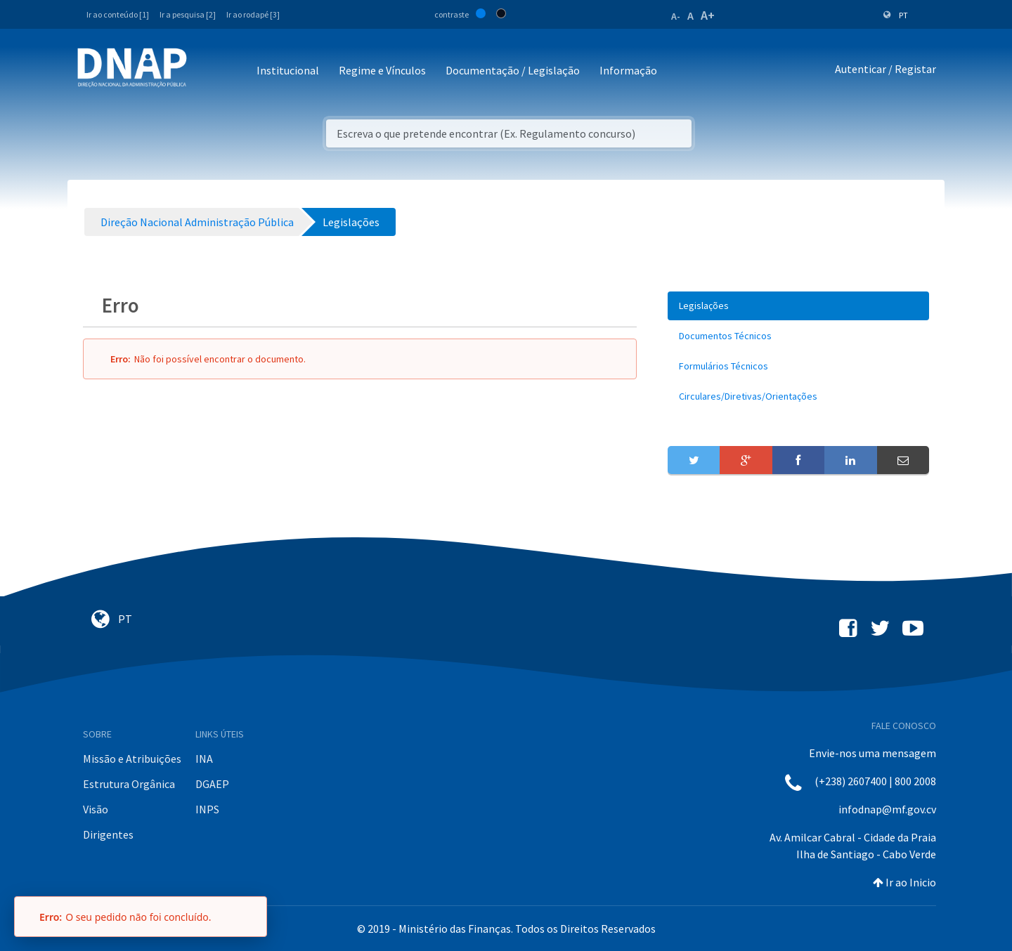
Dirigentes (108, 834)
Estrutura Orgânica (129, 784)
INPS (207, 809)
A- (675, 16)
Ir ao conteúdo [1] (117, 14)
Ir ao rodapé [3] (253, 14)
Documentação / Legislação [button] (513, 70)
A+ (708, 15)
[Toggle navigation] (207, 71)
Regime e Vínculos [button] (382, 70)
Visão (95, 809)
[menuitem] (798, 305)
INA (204, 759)
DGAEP (212, 784)
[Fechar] (249, 916)
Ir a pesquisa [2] (188, 14)
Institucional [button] (288, 70)
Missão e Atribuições (132, 759)
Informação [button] (628, 70)
